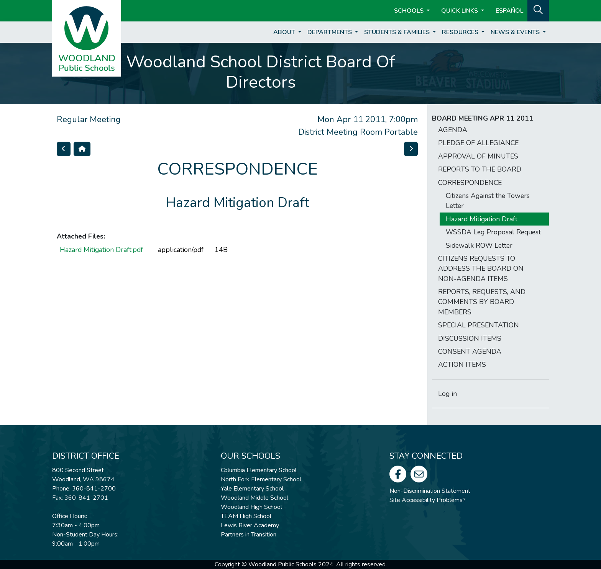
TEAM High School (246, 516)
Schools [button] (409, 11)
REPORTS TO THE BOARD (479, 169)
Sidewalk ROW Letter (479, 245)
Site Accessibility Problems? (427, 500)
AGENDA (452, 129)
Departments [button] (330, 32)
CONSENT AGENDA (469, 351)
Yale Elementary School (252, 488)
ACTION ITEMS (462, 364)
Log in (447, 393)
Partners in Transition (248, 534)
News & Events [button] (516, 32)
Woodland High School (251, 507)
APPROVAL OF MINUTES (478, 156)
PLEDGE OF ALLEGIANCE (478, 142)
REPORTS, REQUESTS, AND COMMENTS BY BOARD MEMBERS (481, 302)
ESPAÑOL (509, 11)
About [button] (285, 32)
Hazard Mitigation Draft (481, 219)
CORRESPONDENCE (470, 182)
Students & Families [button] (397, 32)
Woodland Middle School (254, 498)
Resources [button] (461, 32)
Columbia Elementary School (259, 470)
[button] (538, 10)
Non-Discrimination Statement (429, 491)
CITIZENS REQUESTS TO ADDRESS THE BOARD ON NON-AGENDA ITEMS (481, 268)
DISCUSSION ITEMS (469, 338)
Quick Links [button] (460, 11)
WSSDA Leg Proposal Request (493, 232)
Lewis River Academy (250, 525)
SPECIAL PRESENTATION (478, 325)
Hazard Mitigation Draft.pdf (101, 249)
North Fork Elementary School (261, 479)
